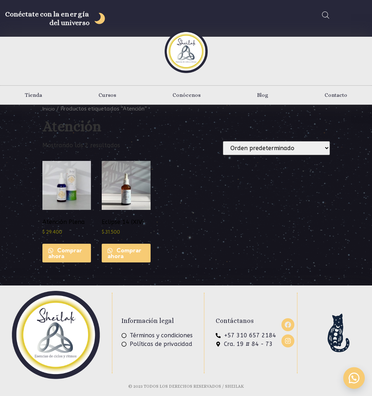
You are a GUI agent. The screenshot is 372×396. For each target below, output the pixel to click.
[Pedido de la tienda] (276, 148)
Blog (262, 95)
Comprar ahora (65, 253)
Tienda (33, 95)
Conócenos (187, 95)
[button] (354, 378)
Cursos (107, 95)
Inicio (48, 108)
